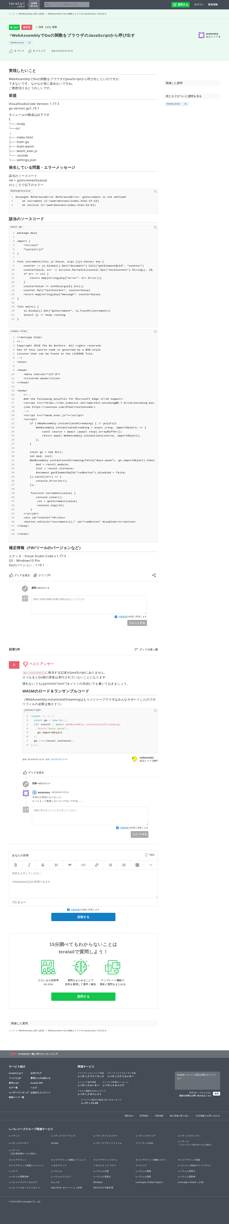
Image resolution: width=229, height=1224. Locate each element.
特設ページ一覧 (16, 1097)
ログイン (199, 4)
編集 (56, 759)
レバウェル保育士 (187, 1171)
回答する (83, 917)
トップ (12, 14)
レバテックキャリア (116, 1084)
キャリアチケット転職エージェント (26, 1165)
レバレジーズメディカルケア (23, 1182)
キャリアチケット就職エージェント (68, 1160)
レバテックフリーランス (91, 1075)
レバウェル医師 (143, 1176)
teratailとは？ (16, 1073)
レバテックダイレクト (92, 1093)
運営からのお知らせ (40, 1078)
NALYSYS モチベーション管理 (66, 1188)
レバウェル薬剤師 (187, 1176)
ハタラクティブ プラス (104, 1165)
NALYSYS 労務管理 (103, 1188)
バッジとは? (15, 1078)
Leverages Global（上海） (191, 1182)
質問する (83, 996)
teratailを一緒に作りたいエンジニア (38, 1054)
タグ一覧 (13, 1087)
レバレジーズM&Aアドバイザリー (194, 1165)
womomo (212, 33)
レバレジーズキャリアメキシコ (24, 1188)
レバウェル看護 (143, 1171)
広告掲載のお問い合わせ (208, 1116)
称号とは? (14, 1083)
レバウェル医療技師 (19, 1176)
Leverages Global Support (149, 1182)
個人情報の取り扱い (180, 1116)
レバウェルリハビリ (61, 1176)
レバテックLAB (101, 1101)
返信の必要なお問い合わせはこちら (195, 1096)
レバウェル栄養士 (102, 1176)
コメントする (137, 622)
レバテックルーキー (88, 1084)
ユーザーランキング (19, 1092)
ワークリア (141, 1165)
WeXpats (98, 1182)
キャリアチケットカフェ (105, 1160)
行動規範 (122, 616)
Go (29, 43)
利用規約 (144, 1116)
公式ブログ (36, 1073)
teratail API (37, 1083)
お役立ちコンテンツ (40, 1092)
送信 (216, 1093)
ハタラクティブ (59, 1165)
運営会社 (129, 1116)
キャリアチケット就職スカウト (151, 1160)
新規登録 (213, 4)
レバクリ (13, 1171)
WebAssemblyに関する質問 (31, 14)
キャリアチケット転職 (189, 1160)
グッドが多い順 (148, 649)
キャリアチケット (18, 1160)
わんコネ (55, 1182)
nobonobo (147, 757)
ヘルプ (34, 1087)
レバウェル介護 (101, 1171)
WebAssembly (17, 43)
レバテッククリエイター (122, 1075)
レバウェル (56, 1171)
